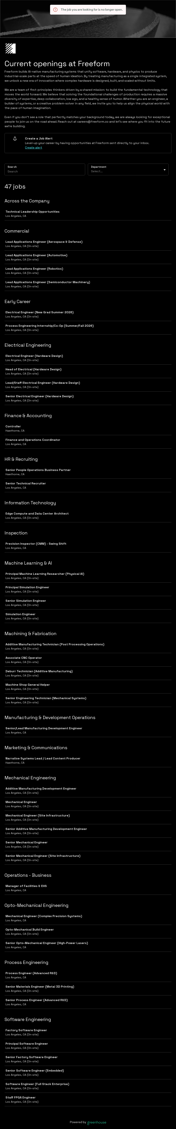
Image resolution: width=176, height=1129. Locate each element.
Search (12, 166)
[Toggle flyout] (164, 170)
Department (98, 166)
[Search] (45, 172)
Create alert (33, 148)
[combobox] (91, 171)
